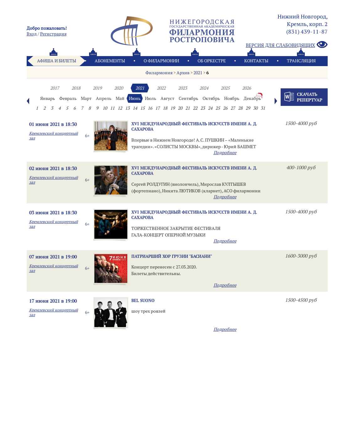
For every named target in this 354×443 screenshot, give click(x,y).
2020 (118, 88)
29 (248, 108)
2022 (161, 88)
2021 (197, 73)
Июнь (134, 98)
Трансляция (301, 61)
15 (142, 108)
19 (172, 108)
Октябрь (211, 98)
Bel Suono (143, 300)
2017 (54, 88)
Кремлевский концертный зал (53, 136)
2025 (225, 88)
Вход (32, 34)
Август (167, 98)
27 (232, 108)
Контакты (256, 61)
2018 (75, 88)
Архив (183, 73)
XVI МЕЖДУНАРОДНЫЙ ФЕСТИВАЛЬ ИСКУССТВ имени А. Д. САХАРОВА (194, 126)
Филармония (158, 73)
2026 (246, 88)
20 (180, 108)
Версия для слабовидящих (287, 45)
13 (127, 108)
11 (112, 108)
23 (202, 108)
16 (150, 108)
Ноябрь (231, 98)
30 (255, 108)
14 (135, 108)
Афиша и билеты (56, 61)
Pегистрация (53, 34)
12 (120, 108)
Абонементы (110, 61)
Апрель (103, 98)
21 (187, 108)
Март (86, 98)
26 (225, 108)
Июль (150, 98)
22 (195, 108)
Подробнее (225, 152)
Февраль (68, 98)
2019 (97, 88)
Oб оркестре (212, 61)
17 (157, 108)
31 (263, 108)
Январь (47, 98)
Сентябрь (188, 98)
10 (105, 108)
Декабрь (252, 98)
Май (120, 98)
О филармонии (161, 61)
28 (240, 108)
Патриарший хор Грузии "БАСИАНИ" (171, 256)
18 (165, 108)
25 (217, 108)
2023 (182, 88)
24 (210, 108)
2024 (203, 88)
